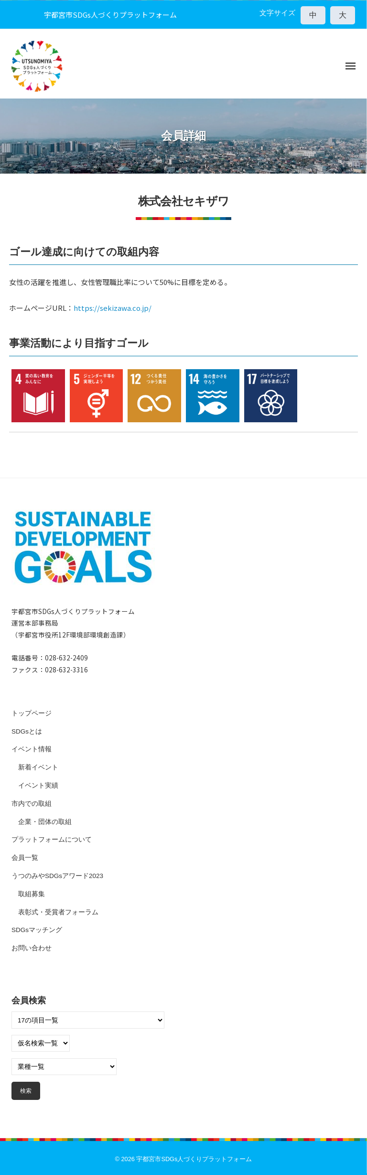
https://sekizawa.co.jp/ (112, 308)
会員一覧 (24, 857)
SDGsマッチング (36, 929)
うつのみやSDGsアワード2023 (57, 875)
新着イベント (38, 767)
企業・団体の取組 (45, 821)
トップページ (31, 713)
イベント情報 (31, 749)
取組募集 (31, 894)
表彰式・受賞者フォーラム (58, 912)
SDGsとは (26, 731)
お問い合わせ (31, 948)
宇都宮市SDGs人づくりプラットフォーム (194, 1159)
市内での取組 (31, 803)
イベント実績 (38, 785)
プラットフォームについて (51, 839)
